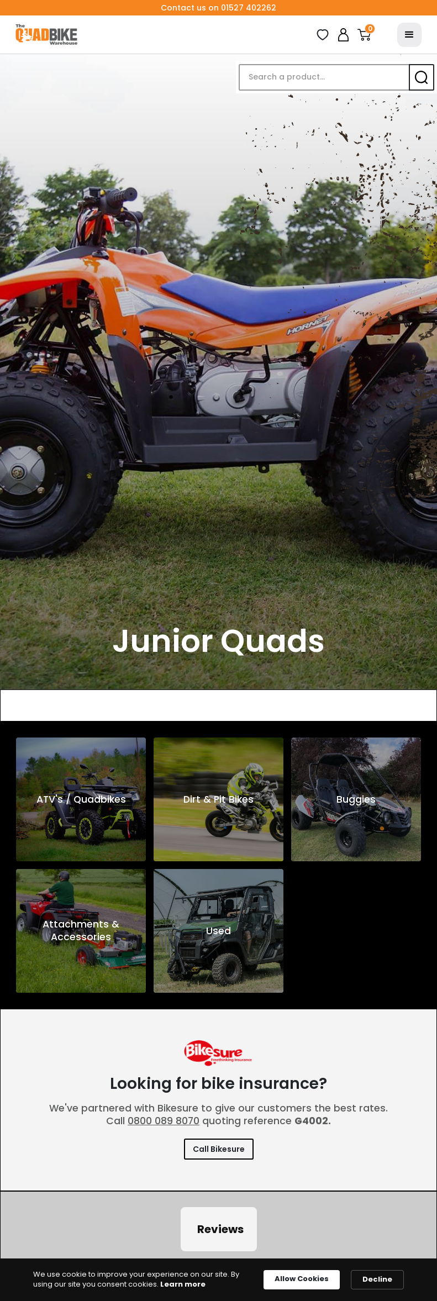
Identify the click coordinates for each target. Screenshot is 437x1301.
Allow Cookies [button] (302, 1278)
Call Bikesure (219, 1149)
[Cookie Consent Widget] (218, 1279)
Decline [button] (377, 1279)
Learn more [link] (183, 1284)
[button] (364, 35)
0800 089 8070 (163, 1121)
